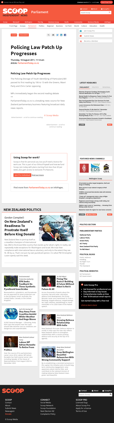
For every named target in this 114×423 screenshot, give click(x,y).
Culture (84, 26)
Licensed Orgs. (82, 402)
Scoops (22, 26)
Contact (8, 402)
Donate (8, 414)
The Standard (85, 266)
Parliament (32, 26)
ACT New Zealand (105, 115)
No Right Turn (85, 262)
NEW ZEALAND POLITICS (22, 209)
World (76, 26)
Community (78, 22)
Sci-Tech (68, 26)
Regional (50, 26)
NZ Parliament (85, 274)
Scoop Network (46, 405)
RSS (81, 124)
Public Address (85, 257)
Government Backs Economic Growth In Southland (95, 118)
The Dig (40, 22)
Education (93, 26)
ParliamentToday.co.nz (28, 63)
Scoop (5, 22)
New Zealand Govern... (105, 102)
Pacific (66, 22)
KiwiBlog (83, 259)
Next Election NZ (47, 411)
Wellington (28, 22)
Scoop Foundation (48, 408)
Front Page (13, 26)
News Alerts (91, 214)
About (7, 405)
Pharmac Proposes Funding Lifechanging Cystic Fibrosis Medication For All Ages (94, 92)
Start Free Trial (106, 2)
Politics (41, 26)
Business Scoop (53, 22)
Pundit (82, 264)
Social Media (45, 402)
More (109, 124)
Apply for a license (83, 408)
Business (59, 26)
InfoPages (107, 22)
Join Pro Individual (22, 175)
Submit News (10, 408)
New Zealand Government (94, 111)
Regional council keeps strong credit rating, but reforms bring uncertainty (94, 201)
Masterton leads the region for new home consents (95, 210)
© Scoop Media (11, 419)
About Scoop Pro (83, 405)
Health (102, 26)
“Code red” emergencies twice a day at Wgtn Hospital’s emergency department (93, 197)
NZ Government (86, 276)
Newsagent (9, 411)
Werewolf (16, 22)
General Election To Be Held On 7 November (93, 109)
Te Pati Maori (83, 106)
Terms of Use (81, 411)
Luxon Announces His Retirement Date (91, 105)
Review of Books (93, 22)
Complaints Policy (47, 414)
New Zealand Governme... (103, 98)
